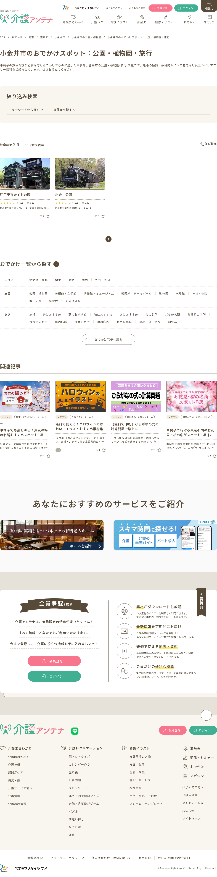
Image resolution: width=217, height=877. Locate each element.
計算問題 (75, 780)
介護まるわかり (16, 748)
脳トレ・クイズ (79, 756)
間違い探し (76, 819)
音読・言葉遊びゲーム (84, 803)
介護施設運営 (17, 804)
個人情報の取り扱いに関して (111, 858)
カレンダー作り (79, 764)
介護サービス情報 (20, 788)
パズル (73, 811)
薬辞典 (191, 748)
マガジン (193, 776)
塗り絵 (73, 772)
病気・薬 (14, 780)
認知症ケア (15, 772)
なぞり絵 (75, 827)
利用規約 (145, 858)
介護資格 (14, 796)
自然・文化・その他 (143, 796)
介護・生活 (137, 764)
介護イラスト (135, 748)
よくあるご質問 (137, 8)
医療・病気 (137, 772)
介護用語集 (190, 795)
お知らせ (188, 810)
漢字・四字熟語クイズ (84, 796)
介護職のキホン (18, 757)
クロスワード (78, 788)
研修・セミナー (198, 757)
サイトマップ (191, 818)
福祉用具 (135, 788)
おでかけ (193, 766)
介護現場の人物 (140, 756)
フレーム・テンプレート (146, 803)
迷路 (72, 835)
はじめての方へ (114, 8)
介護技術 (14, 764)
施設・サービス (140, 780)
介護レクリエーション (82, 748)
